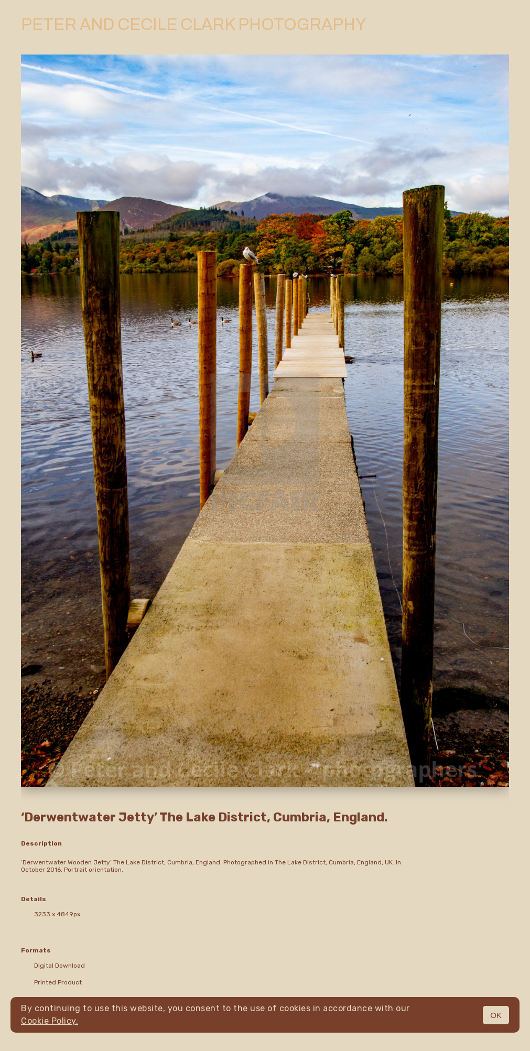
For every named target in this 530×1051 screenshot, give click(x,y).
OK (496, 1015)
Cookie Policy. (49, 1021)
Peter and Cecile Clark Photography (193, 25)
